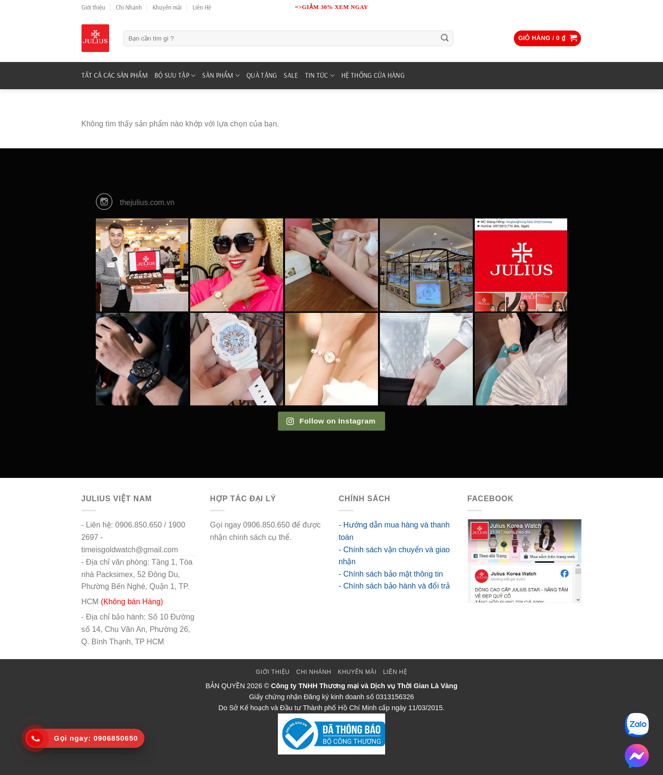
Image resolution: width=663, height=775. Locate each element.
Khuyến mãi (167, 7)
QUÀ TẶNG (261, 75)
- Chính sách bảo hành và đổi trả (394, 586)
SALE (291, 75)
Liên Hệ (202, 7)
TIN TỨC (320, 75)
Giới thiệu (93, 7)
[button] (547, 38)
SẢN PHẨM (221, 75)
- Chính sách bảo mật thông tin (391, 574)
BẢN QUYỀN (225, 686)
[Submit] (445, 39)
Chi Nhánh (129, 7)
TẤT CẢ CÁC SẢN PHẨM (115, 75)
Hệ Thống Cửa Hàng (373, 75)
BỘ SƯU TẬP (174, 75)
